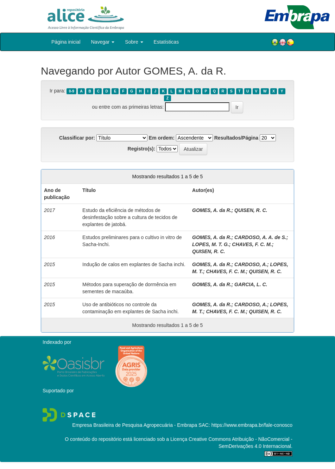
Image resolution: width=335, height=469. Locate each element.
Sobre (134, 42)
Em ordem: (162, 138)
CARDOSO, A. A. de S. (260, 237)
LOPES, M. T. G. (210, 244)
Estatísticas (166, 42)
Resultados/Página (236, 138)
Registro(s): (142, 149)
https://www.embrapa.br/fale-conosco (251, 425)
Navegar (103, 42)
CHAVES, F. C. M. (252, 244)
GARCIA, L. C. (250, 284)
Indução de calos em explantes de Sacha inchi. (133, 264)
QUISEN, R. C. (250, 210)
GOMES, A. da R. (212, 210)
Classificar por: (77, 138)
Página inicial (66, 42)
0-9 (71, 91)
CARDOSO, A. (250, 264)
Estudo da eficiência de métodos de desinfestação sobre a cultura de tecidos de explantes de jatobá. (129, 217)
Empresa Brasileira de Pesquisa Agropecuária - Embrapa (134, 425)
